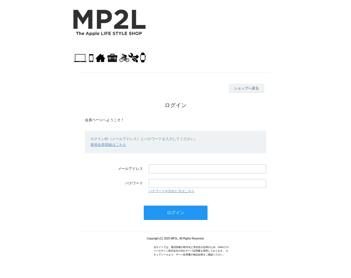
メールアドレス (130, 169)
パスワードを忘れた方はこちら (171, 191)
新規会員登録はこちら (108, 145)
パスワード (134, 183)
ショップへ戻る (246, 88)
